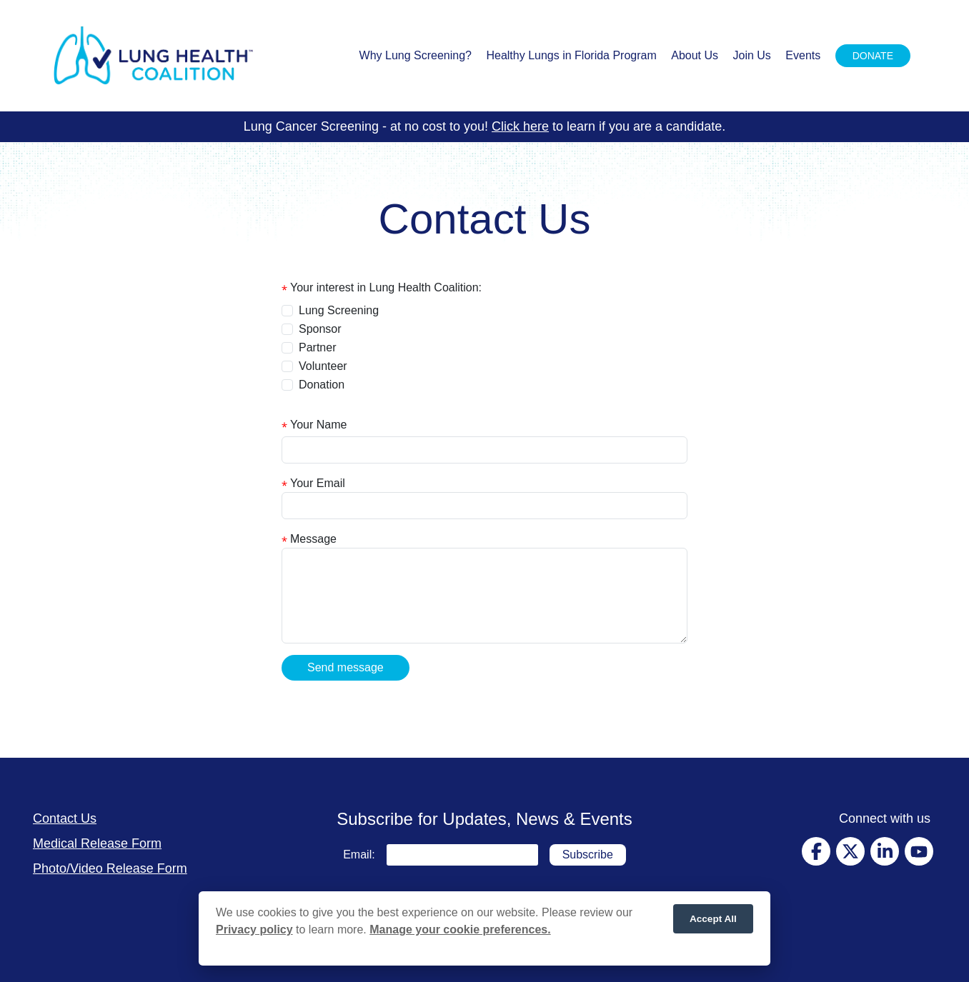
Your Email (317, 483)
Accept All (713, 921)
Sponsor (320, 329)
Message (313, 539)
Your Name (318, 425)
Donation (321, 385)
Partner (317, 347)
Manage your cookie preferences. (459, 933)
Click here (520, 126)
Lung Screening (339, 310)
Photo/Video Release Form (110, 868)
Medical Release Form (97, 843)
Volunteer (323, 366)
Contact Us (64, 818)
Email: (358, 854)
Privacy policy (254, 933)
